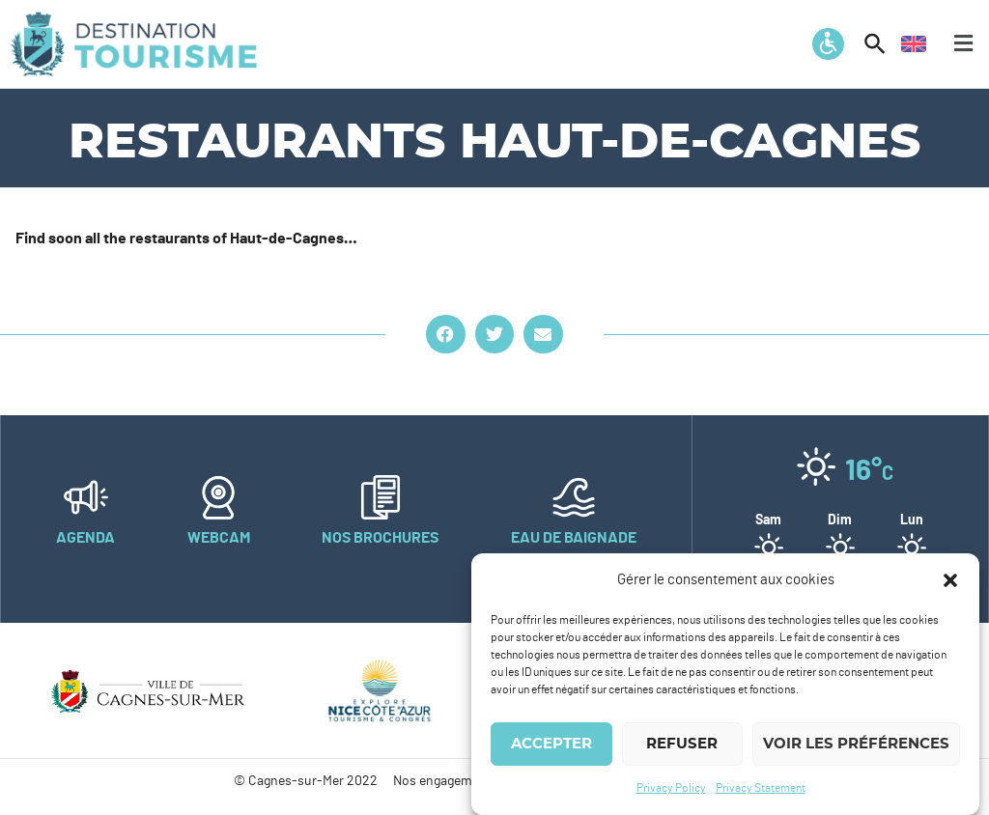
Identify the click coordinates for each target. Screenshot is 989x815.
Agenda (85, 538)
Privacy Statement (760, 789)
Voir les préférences (856, 745)
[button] (950, 581)
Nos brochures (380, 538)
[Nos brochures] (380, 497)
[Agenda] (86, 497)
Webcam (218, 538)
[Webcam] (218, 497)
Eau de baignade (573, 538)
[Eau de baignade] (573, 497)
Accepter (551, 745)
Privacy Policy (671, 789)
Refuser (682, 745)
